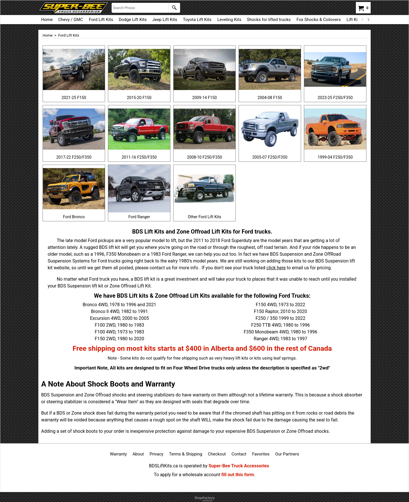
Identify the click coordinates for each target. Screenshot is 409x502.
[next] (368, 19)
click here (276, 267)
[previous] (362, 19)
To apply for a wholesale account (187, 474)
